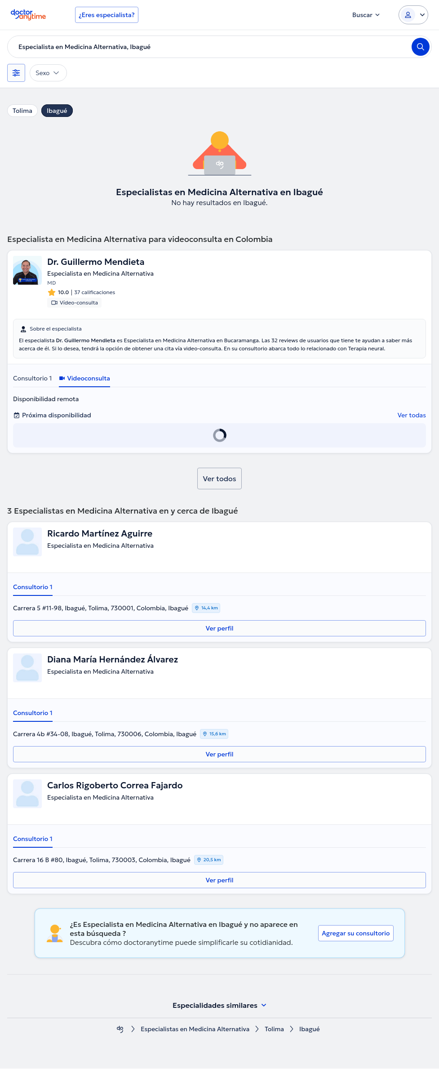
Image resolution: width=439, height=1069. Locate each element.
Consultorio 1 (32, 379)
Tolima (22, 111)
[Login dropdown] (413, 14)
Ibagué (57, 111)
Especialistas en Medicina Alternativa (195, 1029)
